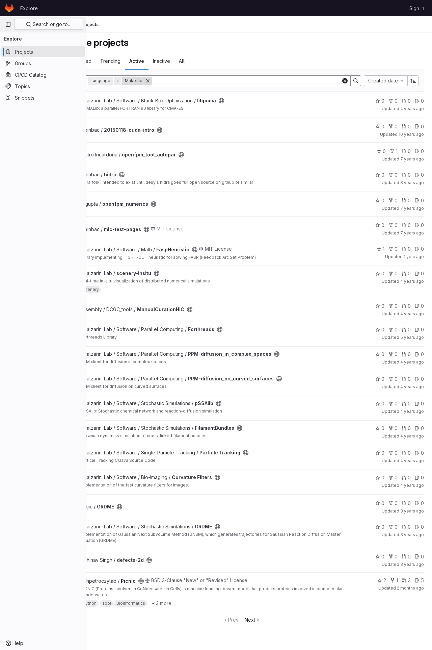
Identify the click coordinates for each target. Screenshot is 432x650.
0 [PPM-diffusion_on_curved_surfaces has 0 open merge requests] (406, 379)
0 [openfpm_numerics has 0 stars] (379, 200)
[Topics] (43, 86)
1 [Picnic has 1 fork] (394, 580)
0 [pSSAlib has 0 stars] (379, 403)
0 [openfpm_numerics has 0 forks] (393, 200)
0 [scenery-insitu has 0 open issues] (419, 273)
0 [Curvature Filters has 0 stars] (379, 477)
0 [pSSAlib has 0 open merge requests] (406, 403)
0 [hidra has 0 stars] (379, 175)
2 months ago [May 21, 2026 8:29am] (410, 588)
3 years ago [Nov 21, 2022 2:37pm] (412, 564)
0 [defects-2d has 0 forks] (393, 556)
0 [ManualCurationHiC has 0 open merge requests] (406, 306)
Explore (29, 8)
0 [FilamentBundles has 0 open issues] (419, 428)
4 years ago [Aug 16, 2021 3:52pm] (412, 436)
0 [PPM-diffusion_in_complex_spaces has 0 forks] (393, 354)
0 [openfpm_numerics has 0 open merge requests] (406, 200)
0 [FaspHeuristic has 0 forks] (393, 249)
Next (270, 620)
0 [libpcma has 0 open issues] (419, 101)
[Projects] (43, 51)
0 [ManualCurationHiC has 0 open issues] (419, 306)
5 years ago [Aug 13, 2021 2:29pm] (412, 337)
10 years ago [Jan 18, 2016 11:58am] (411, 134)
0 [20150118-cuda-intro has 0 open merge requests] (406, 126)
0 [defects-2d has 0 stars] (379, 556)
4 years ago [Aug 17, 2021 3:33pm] (412, 108)
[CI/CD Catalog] (43, 74)
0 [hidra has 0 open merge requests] (406, 175)
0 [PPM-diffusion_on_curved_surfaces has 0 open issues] (419, 379)
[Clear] (345, 81)
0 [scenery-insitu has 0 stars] (379, 273)
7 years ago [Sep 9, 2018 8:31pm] (412, 158)
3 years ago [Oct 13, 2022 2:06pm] (412, 534)
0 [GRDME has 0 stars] (379, 503)
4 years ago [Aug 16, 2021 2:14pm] (412, 411)
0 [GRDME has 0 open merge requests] (406, 503)
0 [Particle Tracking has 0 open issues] (419, 453)
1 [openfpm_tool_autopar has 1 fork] (394, 151)
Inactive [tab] (197, 61)
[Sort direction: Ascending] (413, 80)
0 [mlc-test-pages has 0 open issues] (419, 225)
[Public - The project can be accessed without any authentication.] (257, 100)
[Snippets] (43, 97)
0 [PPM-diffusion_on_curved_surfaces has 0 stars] (379, 379)
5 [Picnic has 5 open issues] (419, 580)
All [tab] (217, 61)
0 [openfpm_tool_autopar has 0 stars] (381, 151)
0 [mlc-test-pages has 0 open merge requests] (406, 225)
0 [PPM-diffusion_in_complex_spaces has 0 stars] (379, 354)
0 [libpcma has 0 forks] (393, 101)
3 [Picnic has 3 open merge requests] (406, 580)
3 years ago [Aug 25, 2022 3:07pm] (412, 511)
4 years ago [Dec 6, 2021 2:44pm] (412, 281)
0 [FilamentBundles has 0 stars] (379, 428)
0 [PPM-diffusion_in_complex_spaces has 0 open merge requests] (406, 354)
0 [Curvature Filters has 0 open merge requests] (406, 477)
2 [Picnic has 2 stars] (381, 580)
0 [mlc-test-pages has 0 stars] (379, 225)
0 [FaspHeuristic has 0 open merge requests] (406, 249)
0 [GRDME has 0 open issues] (419, 503)
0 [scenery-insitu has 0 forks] (393, 273)
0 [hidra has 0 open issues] (419, 175)
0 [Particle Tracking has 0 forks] (393, 453)
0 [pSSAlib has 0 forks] (393, 403)
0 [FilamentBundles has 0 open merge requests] (406, 428)
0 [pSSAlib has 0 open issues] (419, 403)
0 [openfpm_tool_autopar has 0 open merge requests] (406, 151)
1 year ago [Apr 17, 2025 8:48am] (414, 256)
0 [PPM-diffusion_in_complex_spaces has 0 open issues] (419, 354)
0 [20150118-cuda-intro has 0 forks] (393, 126)
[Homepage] (9, 8)
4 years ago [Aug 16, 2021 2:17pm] (412, 362)
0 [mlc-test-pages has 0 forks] (393, 225)
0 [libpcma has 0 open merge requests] (406, 101)
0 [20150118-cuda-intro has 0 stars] (379, 126)
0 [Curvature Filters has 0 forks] (393, 477)
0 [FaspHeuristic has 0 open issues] (419, 249)
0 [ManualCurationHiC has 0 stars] (379, 306)
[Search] (264, 81)
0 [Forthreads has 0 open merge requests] (406, 329)
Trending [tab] (146, 61)
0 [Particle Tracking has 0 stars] (379, 453)
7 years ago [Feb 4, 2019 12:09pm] (412, 208)
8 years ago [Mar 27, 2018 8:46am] (412, 182)
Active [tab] (172, 61)
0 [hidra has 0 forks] (393, 175)
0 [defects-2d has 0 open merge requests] (406, 556)
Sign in (416, 8)
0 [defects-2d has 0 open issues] (419, 556)
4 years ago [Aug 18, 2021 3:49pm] (412, 485)
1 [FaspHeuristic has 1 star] (380, 249)
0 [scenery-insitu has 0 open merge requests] (406, 273)
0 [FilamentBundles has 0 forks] (393, 428)
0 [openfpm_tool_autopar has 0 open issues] (419, 151)
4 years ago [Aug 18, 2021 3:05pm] (412, 460)
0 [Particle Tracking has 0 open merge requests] (406, 453)
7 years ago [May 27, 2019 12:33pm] (412, 232)
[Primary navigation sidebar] (8, 24)
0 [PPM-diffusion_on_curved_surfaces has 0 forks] (393, 379)
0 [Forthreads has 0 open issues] (419, 329)
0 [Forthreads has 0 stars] (379, 329)
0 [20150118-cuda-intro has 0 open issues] (419, 126)
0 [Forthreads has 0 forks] (393, 329)
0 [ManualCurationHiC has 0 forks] (393, 306)
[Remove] (183, 81)
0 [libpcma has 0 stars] (379, 101)
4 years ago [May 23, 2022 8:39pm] (412, 313)
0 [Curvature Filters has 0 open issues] (419, 477)
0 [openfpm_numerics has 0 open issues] (419, 200)
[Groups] (43, 63)
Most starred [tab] (113, 61)
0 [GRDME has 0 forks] (393, 503)
